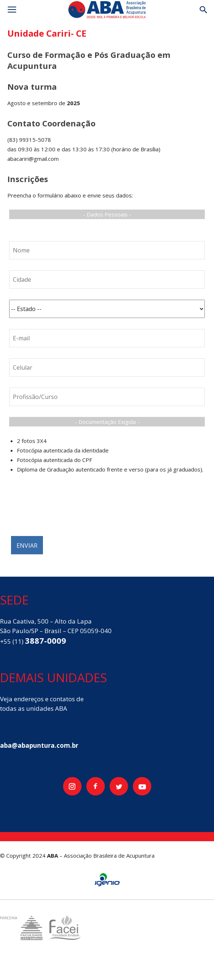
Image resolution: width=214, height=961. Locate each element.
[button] (203, 10)
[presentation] (65, 509)
